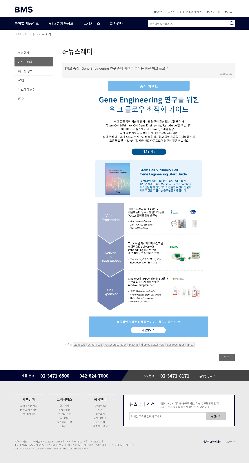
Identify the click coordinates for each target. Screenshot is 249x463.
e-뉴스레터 (25, 62)
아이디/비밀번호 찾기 (191, 12)
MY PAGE (230, 12)
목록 (226, 357)
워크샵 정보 (25, 71)
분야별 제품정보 (26, 23)
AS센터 (22, 80)
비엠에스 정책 (100, 426)
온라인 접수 (207, 376)
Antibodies (29, 414)
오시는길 (100, 422)
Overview (100, 405)
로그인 (171, 12)
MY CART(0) (213, 12)
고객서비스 (91, 23)
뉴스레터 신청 (26, 89)
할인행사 (23, 52)
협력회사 (100, 414)
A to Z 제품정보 (61, 23)
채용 (100, 409)
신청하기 (216, 416)
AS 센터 (64, 418)
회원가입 (158, 12)
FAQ (21, 98)
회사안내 (116, 23)
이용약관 (230, 441)
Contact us (100, 418)
